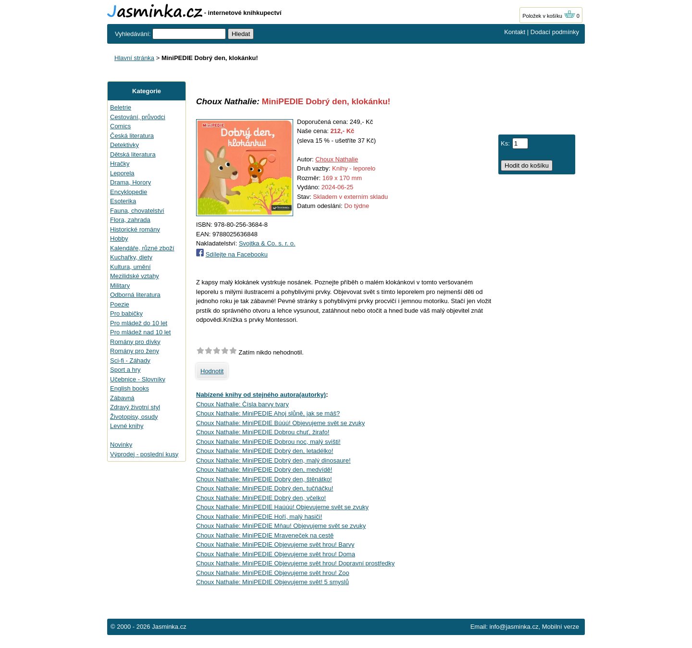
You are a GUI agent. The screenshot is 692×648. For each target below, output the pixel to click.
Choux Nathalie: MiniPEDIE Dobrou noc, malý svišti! (268, 441)
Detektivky (124, 144)
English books (129, 388)
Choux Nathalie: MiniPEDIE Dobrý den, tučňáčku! (264, 488)
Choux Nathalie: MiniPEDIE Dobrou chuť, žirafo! (262, 432)
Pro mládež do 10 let (138, 323)
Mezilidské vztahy (134, 276)
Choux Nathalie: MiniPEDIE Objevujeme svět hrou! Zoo (272, 572)
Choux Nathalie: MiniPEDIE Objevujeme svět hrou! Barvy (275, 544)
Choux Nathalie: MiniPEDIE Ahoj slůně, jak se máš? (268, 413)
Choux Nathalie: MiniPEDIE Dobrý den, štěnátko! (264, 479)
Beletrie (120, 107)
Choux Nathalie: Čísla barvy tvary (242, 404)
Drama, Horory (130, 182)
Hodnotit (211, 371)
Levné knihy (126, 425)
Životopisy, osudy (134, 416)
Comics (120, 126)
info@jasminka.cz (513, 626)
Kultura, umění (130, 266)
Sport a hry (125, 369)
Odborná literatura (135, 294)
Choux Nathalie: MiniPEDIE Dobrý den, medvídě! (264, 469)
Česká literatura (132, 135)
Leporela (122, 173)
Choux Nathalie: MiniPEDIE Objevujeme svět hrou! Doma (275, 554)
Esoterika (123, 201)
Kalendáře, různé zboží (142, 248)
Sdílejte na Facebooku (237, 254)
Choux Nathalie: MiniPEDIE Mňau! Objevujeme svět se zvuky (281, 525)
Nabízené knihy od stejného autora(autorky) (261, 394)
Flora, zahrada (130, 219)
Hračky (119, 163)
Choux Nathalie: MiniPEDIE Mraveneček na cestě (265, 535)
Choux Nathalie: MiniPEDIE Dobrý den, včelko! (261, 497)
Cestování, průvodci (137, 117)
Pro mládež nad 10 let (140, 332)
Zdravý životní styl (135, 407)
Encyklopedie (128, 192)
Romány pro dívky (135, 341)
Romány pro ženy (134, 351)
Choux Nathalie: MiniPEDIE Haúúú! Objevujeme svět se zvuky (282, 507)
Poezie (119, 304)
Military (120, 285)
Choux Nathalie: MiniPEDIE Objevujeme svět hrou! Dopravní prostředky (295, 563)
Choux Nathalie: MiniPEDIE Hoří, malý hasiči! (259, 516)
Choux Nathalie (336, 159)
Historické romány (135, 229)
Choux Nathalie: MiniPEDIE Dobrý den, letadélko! (264, 450)
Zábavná (122, 398)
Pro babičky (126, 313)
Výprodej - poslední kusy (144, 454)
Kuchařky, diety (131, 257)
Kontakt (514, 32)
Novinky (121, 444)
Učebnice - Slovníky (137, 379)
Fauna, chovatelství (137, 210)
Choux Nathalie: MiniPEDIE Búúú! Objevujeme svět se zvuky (280, 423)
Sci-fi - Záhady (130, 360)
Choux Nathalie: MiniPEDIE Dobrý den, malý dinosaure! (273, 460)
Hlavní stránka (134, 57)
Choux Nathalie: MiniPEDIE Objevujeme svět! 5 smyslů (272, 582)
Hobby (119, 238)
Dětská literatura (133, 154)
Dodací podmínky (555, 32)
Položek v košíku (548, 16)
